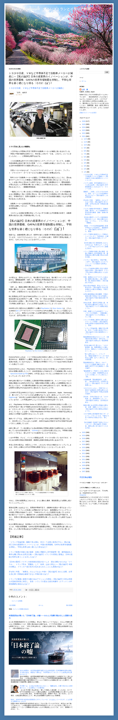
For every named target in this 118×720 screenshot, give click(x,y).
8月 (85, 151)
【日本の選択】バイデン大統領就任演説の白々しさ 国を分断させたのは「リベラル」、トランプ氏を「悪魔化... (95, 220)
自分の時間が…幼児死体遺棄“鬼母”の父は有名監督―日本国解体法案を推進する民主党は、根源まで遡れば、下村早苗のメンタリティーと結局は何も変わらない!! (46, 672)
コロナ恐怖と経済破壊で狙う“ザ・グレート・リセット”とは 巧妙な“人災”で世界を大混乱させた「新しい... (96, 416)
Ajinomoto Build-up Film (19, 374)
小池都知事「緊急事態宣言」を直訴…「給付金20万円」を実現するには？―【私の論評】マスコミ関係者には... (95, 382)
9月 (85, 148)
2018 (84, 438)
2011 (84, 459)
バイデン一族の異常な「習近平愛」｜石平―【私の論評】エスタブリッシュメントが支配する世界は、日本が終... (95, 262)
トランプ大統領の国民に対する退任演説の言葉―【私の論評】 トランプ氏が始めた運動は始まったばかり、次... (96, 271)
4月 (85, 163)
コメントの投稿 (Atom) (21, 609)
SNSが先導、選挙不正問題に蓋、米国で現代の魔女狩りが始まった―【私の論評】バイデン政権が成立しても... (95, 305)
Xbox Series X (57, 308)
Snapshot (83, 495)
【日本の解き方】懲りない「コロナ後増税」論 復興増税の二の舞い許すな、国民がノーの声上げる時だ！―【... (95, 348)
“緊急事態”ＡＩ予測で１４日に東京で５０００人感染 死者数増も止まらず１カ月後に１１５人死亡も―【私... (96, 373)
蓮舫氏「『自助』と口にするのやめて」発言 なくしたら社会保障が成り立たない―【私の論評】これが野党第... (95, 194)
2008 (84, 468)
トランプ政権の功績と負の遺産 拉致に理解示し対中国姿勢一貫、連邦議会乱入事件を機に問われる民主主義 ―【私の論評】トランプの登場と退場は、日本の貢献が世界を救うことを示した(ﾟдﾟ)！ (41, 554)
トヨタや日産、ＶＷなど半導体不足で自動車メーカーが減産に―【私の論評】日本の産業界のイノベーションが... (95, 177)
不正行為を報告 (86, 477)
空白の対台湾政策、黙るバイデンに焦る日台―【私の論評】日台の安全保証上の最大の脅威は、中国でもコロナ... (95, 288)
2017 (84, 441)
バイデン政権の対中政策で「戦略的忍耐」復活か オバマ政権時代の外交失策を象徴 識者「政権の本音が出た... (95, 211)
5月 (85, 160)
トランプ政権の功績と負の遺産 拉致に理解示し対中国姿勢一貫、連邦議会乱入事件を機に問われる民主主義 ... (95, 254)
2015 (84, 447)
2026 (84, 121)
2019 (84, 435)
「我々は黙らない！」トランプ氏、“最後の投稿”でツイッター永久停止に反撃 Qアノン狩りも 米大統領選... (96, 356)
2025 (84, 124)
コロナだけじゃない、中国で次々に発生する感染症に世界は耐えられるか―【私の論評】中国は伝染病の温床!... (95, 391)
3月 (85, 166)
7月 (85, 154)
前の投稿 (69, 605)
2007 (84, 471)
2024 (84, 127)
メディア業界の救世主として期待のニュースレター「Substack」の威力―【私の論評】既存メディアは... (95, 237)
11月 (85, 142)
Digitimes (12, 397)
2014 (84, 450)
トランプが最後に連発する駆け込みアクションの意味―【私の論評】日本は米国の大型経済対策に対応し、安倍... (95, 322)
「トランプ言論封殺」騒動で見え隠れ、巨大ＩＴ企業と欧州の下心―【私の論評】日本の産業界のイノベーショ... (95, 331)
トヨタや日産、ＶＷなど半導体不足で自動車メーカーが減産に (36, 88)
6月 (85, 157)
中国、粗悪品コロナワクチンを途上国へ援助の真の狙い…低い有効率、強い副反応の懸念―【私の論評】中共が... (95, 279)
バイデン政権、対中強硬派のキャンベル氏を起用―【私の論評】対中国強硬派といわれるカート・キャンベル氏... (95, 185)
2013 (84, 453)
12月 (85, 139)
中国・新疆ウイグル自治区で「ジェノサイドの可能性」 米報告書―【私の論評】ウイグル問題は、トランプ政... (95, 314)
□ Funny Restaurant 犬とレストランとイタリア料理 (49, 9)
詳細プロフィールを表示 (88, 113)
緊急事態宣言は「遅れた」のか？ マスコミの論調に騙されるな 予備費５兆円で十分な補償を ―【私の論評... (96, 365)
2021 (84, 136)
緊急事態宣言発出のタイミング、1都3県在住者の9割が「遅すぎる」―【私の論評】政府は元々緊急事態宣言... (96, 339)
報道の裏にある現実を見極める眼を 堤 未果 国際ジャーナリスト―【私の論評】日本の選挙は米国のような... (96, 408)
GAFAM (35, 430)
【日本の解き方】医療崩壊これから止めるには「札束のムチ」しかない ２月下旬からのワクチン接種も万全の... (95, 245)
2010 (84, 462)
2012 (84, 456)
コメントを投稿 (17, 601)
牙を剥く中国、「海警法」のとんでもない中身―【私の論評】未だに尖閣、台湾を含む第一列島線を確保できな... (95, 203)
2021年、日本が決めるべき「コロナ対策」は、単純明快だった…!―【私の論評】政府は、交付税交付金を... (95, 399)
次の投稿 (12, 605)
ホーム (41, 605)
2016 (84, 444)
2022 (84, 133)
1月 (85, 172)
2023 (84, 130)
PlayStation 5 (46, 308)
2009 (84, 465)
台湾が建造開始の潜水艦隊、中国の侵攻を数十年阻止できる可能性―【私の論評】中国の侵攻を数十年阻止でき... (95, 296)
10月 (85, 145)
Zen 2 (18, 311)
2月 (85, 169)
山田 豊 (85, 89)
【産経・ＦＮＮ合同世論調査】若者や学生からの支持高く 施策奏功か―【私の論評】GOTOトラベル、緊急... (95, 228)
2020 (84, 432)
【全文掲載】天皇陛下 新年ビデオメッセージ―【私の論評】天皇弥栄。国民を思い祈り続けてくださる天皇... (95, 425)
